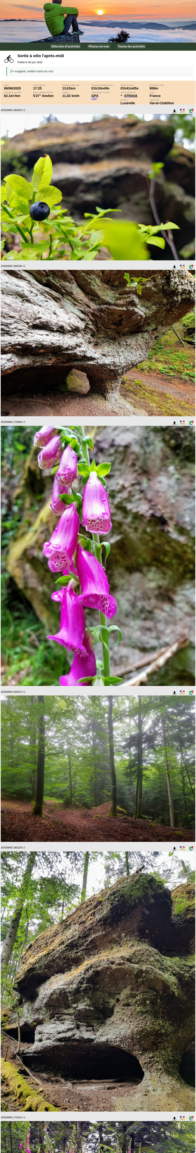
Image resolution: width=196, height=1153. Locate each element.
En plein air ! (98, 21)
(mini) (94, 99)
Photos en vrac (98, 46)
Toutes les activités (131, 46)
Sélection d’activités (65, 46)
